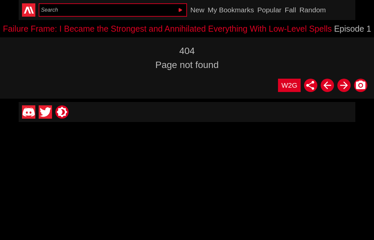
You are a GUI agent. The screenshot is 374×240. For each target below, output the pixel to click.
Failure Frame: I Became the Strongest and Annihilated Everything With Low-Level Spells (167, 28)
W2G (289, 85)
